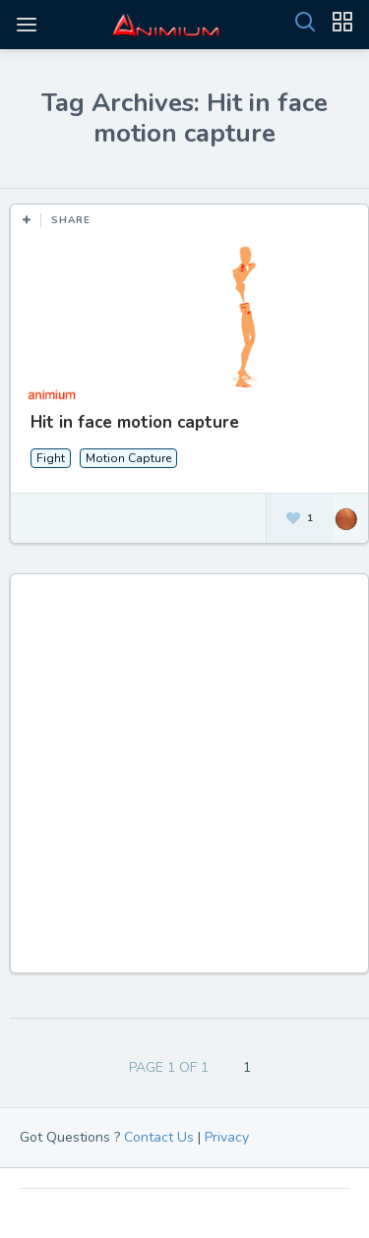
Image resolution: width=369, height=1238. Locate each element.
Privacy (227, 1137)
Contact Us (159, 1137)
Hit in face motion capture (135, 422)
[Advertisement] (184, 783)
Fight (50, 458)
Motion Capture (128, 458)
